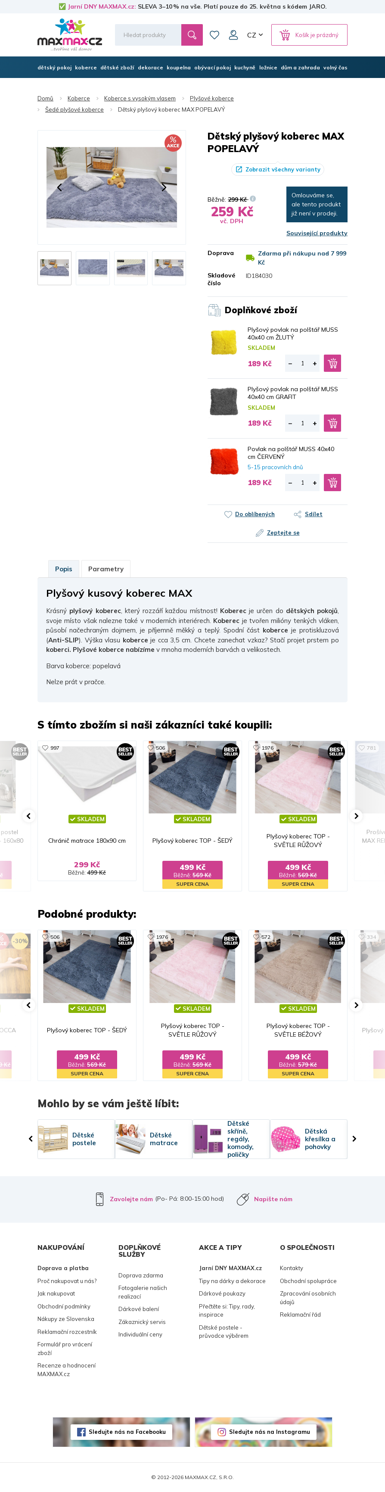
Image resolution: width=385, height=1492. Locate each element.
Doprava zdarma (140, 1275)
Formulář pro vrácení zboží (64, 1348)
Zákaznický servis (142, 1321)
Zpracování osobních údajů (308, 1297)
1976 (267, 747)
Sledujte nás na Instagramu (269, 1431)
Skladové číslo (220, 279)
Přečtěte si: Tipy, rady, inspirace (227, 1310)
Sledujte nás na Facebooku (127, 1431)
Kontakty (291, 1268)
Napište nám (273, 1199)
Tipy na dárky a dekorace (232, 1280)
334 (371, 937)
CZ (251, 35)
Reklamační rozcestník (67, 1331)
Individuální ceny (140, 1334)
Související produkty (317, 233)
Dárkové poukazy (222, 1293)
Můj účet (233, 35)
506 (160, 747)
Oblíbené (214, 35)
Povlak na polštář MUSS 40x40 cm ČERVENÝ (291, 453)
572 (265, 937)
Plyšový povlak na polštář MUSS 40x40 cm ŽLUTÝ (293, 333)
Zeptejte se (283, 532)
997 (54, 747)
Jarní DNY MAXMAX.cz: (102, 6)
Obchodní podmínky (63, 1306)
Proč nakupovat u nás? (66, 1280)
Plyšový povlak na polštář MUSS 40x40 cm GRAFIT (293, 393)
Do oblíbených (255, 514)
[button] (59, 187)
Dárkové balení (138, 1308)
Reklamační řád (300, 1314)
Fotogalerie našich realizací (142, 1292)
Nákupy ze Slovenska (65, 1318)
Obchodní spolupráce (308, 1280)
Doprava (220, 253)
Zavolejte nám (131, 1199)
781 (371, 747)
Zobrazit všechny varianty (282, 169)
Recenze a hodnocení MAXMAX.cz (66, 1369)
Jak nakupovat (56, 1293)
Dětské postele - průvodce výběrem (223, 1331)
